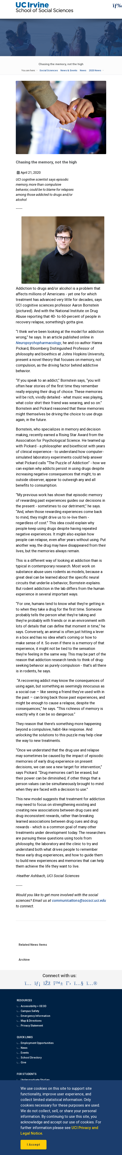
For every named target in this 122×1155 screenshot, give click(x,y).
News (83, 70)
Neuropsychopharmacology (38, 343)
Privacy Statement (30, 1025)
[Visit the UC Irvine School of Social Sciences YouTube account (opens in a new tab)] (78, 983)
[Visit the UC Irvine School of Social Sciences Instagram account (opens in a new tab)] (28, 983)
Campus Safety (28, 1011)
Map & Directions (29, 1020)
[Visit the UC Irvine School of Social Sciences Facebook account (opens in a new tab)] (46, 983)
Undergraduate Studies (33, 1079)
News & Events (68, 70)
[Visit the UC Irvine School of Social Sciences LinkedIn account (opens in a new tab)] (37, 983)
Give (21, 1062)
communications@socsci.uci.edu (79, 900)
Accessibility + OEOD (31, 1006)
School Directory (29, 1057)
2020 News (95, 70)
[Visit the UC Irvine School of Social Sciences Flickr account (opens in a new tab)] (91, 983)
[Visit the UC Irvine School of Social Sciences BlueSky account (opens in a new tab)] (58, 983)
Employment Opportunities (35, 1042)
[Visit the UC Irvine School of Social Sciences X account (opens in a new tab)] (68, 983)
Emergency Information (33, 1015)
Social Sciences (49, 70)
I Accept (33, 1144)
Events (23, 1052)
